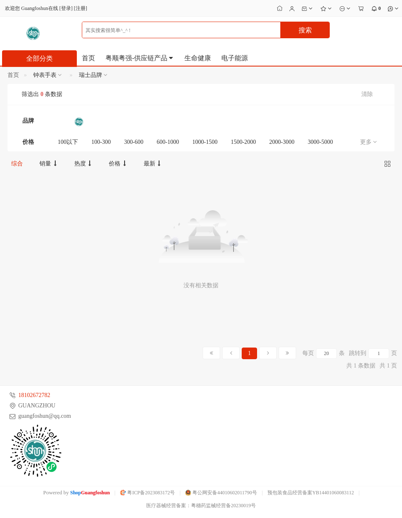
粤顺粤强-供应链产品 (139, 58)
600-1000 (168, 142)
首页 (88, 58)
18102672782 (34, 395)
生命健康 (197, 58)
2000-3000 (281, 142)
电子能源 (234, 58)
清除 (367, 94)
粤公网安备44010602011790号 (221, 493)
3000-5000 (320, 142)
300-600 (134, 142)
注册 (81, 8)
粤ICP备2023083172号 (147, 493)
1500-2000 (243, 142)
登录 (66, 8)
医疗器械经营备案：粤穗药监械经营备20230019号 (201, 505)
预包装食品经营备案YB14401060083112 (310, 493)
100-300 (101, 142)
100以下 (68, 142)
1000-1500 (205, 142)
